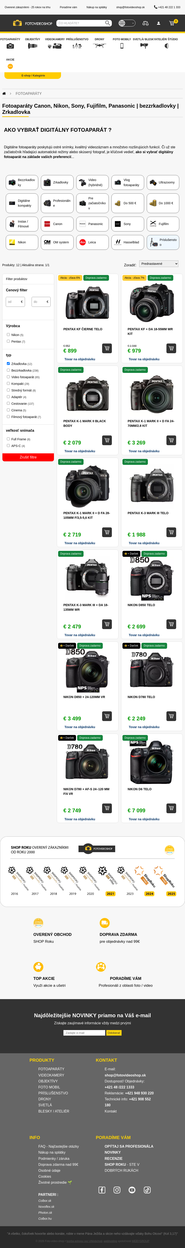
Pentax (18, 341)
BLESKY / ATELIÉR (53, 1111)
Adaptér (18, 397)
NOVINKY (113, 1152)
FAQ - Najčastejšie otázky (58, 1146)
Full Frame (20, 439)
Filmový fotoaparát (26, 417)
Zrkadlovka (21, 364)
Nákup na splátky (52, 1152)
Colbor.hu (45, 1218)
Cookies (44, 1176)
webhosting (110, 1241)
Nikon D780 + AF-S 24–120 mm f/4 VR (86, 791)
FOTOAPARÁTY (51, 1069)
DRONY (44, 1099)
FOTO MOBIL (49, 1087)
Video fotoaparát (25, 377)
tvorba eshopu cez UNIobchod (84, 1241)
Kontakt (111, 1111)
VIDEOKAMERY (51, 1075)
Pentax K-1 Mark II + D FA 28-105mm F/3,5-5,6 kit (86, 515)
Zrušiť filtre (28, 457)
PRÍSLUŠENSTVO (53, 1093)
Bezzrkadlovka (24, 370)
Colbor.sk (44, 1200)
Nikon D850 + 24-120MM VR (84, 697)
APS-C (18, 446)
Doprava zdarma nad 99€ (58, 1164)
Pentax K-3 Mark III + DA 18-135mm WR (85, 607)
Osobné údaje (49, 1170)
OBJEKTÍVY (48, 1081)
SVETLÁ (45, 1105)
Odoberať (114, 1032)
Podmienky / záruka (54, 1158)
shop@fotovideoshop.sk (125, 1075)
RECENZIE (114, 1158)
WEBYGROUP (140, 1241)
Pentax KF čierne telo (82, 329)
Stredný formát (23, 390)
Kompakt (20, 383)
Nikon (17, 335)
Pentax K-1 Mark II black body (84, 423)
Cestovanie (22, 403)
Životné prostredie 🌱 (55, 1182)
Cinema (18, 410)
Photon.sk (45, 1212)
